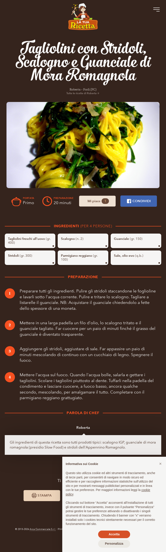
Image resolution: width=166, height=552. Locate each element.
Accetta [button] (114, 534)
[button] (160, 463)
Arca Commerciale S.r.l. (43, 545)
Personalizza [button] (114, 543)
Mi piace (118, 201)
